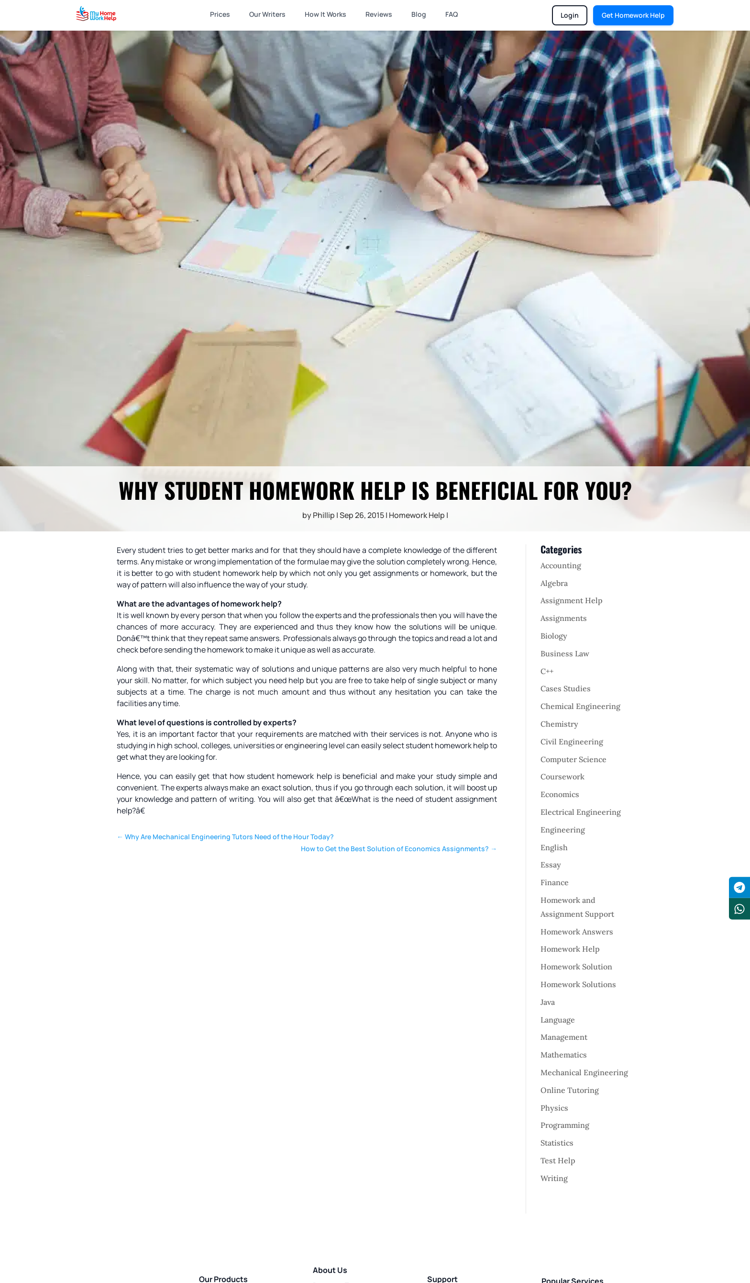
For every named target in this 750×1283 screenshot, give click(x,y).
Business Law (564, 653)
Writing (554, 1178)
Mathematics (563, 1054)
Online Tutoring (569, 1090)
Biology (553, 636)
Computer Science (573, 759)
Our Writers (267, 14)
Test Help (557, 1160)
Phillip (324, 515)
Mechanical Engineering (584, 1072)
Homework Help (417, 515)
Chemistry (559, 724)
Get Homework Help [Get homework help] (633, 15)
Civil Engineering (571, 741)
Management (563, 1037)
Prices (220, 14)
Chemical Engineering (580, 706)
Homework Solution (576, 966)
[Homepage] (96, 13)
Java (547, 1002)
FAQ (451, 14)
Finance (554, 882)
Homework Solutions (578, 984)
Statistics (557, 1143)
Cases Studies (565, 688)
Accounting (560, 565)
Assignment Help (571, 600)
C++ (546, 671)
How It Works (325, 14)
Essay (550, 864)
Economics (559, 794)
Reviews (378, 14)
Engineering (562, 829)
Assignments (563, 618)
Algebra (554, 583)
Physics (554, 1108)
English (554, 847)
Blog (418, 14)
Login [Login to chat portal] (570, 15)
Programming (564, 1125)
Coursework (562, 776)
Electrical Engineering (580, 812)
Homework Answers (576, 931)
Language (557, 1019)
